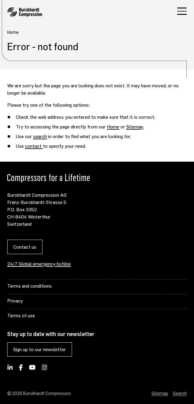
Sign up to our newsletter (39, 349)
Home (113, 126)
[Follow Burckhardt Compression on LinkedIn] (10, 369)
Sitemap (134, 126)
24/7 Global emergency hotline (39, 263)
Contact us (24, 246)
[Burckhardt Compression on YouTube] (32, 369)
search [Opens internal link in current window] (40, 136)
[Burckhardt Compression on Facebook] (21, 369)
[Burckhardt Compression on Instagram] (44, 369)
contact (34, 145)
